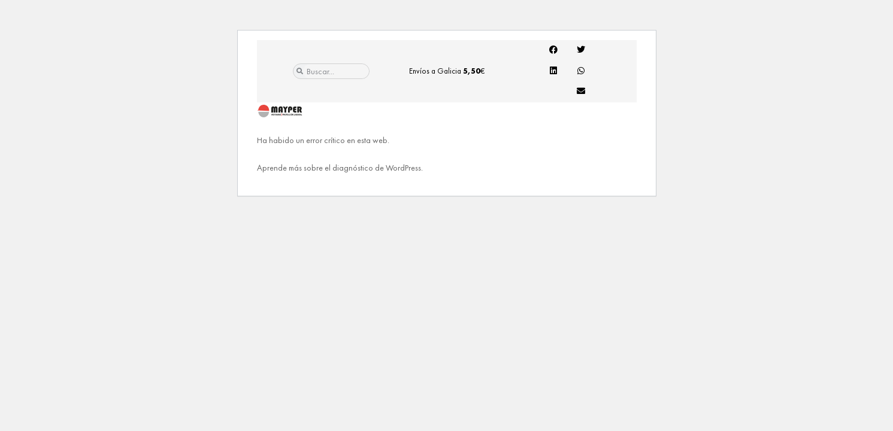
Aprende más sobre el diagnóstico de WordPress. (340, 167)
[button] (553, 49)
